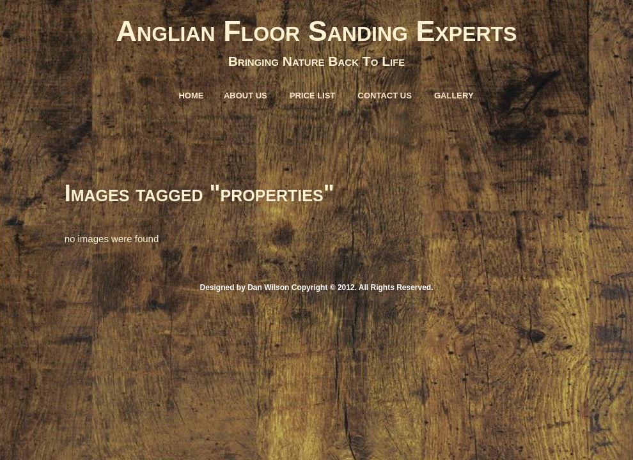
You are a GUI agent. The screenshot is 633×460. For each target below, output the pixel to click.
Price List (313, 95)
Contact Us (385, 95)
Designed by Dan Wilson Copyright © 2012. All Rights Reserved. (316, 287)
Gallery (454, 95)
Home (190, 95)
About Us (245, 95)
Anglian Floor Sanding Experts (316, 31)
